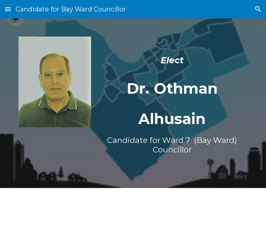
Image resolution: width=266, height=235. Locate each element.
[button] (8, 9)
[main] (172, 103)
